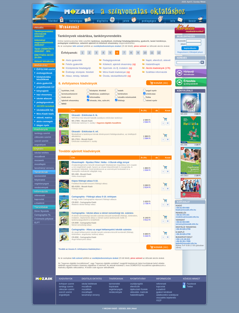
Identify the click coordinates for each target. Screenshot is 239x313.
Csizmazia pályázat (43, 219)
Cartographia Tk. (42, 215)
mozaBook (39, 156)
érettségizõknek (44, 73)
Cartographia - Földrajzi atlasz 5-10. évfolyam (94, 197)
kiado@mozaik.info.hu (186, 210)
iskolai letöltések (89, 284)
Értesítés (190, 83)
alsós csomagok (45, 121)
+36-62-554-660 (182, 208)
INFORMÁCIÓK (163, 279)
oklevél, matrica (44, 117)
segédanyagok (41, 183)
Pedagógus (152, 19)
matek (119, 91)
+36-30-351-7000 (183, 241)
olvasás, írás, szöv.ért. (98, 100)
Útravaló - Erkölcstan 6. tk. (85, 115)
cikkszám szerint (42, 137)
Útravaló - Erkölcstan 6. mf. (85, 131)
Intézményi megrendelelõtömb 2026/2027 (43, 42)
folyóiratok (39, 180)
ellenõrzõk (135, 286)
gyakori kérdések (164, 292)
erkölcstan (149, 94)
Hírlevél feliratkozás (44, 61)
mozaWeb (86, 289)
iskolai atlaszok (44, 98)
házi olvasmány (44, 95)
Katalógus (79, 19)
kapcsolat (39, 199)
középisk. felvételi (96, 91)
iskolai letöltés (41, 153)
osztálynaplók (136, 284)
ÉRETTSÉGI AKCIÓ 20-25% (44, 56)
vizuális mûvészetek (125, 97)
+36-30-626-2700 (183, 229)
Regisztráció (182, 52)
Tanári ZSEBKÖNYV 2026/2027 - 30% (44, 50)
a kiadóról (39, 203)
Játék (128, 19)
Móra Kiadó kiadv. (45, 114)
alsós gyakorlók (44, 83)
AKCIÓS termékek (45, 106)
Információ (174, 19)
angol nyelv (150, 91)
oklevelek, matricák (139, 292)
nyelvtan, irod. (67, 91)
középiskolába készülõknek (44, 78)
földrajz (120, 100)
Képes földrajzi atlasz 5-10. (85, 181)
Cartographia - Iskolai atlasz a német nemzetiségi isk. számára (102, 213)
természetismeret (68, 94)
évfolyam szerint (66, 284)
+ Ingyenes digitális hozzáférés (108, 123)
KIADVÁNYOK (65, 279)
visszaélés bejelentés (166, 297)
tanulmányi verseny (44, 168)
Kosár (195, 19)
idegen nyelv (43, 125)
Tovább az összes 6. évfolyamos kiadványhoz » (80, 249)
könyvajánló (42, 91)
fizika (147, 97)
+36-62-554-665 (182, 222)
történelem (121, 94)
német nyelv (150, 100)
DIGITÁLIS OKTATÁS (92, 279)
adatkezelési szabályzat (167, 295)
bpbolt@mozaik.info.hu (186, 243)
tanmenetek (40, 176)
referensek (39, 195)
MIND (62, 104)
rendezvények (41, 187)
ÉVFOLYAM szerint (46, 69)
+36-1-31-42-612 (183, 239)
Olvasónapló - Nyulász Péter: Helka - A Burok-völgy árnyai (100, 162)
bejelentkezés (190, 48)
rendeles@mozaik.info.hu (187, 217)
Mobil (134, 309)
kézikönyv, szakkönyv (98, 94)
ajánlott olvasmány (69, 100)
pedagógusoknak (45, 102)
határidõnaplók (137, 295)
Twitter (190, 286)
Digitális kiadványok (105, 19)
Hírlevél (190, 73)
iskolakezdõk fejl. (45, 110)
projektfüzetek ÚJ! (46, 87)
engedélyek (40, 145)
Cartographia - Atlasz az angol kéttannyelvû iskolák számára (101, 229)
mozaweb (39, 160)
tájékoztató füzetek (139, 289)
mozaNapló (40, 164)
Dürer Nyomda (41, 211)
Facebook (191, 284)
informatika (93, 97)
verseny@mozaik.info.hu (187, 224)
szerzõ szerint (41, 141)
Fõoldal (49, 19)
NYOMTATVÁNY (138, 279)
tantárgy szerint (42, 133)
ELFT (37, 222)
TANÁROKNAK (116, 279)
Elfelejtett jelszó (196, 52)
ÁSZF (159, 300)
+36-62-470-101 (182, 215)
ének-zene (65, 97)
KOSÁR (156, 83)
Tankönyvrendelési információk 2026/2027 (43, 34)
